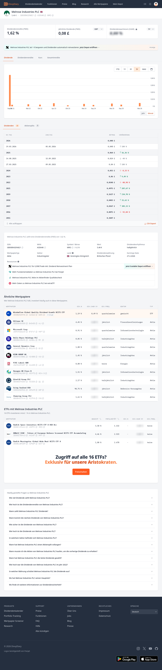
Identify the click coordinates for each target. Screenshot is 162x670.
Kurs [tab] (40, 57)
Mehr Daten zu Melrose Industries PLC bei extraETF (33, 283)
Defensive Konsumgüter (131, 389)
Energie (124, 364)
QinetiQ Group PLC (21, 379)
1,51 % (79, 372)
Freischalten (81, 471)
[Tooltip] (72, 253)
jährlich (106, 322)
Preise (64, 4)
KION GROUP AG (19, 354)
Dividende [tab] (8, 57)
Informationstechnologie (132, 330)
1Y (125, 69)
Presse (70, 626)
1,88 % (79, 347)
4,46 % (98, 434)
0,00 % (79, 364)
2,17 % (79, 380)
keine (104, 364)
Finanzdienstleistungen (131, 322)
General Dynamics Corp (23, 346)
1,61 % (79, 397)
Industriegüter (127, 339)
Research (8, 626)
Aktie (152, 322)
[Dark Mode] (150, 4)
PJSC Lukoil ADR (20, 362)
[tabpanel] (81, 91)
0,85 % (79, 339)
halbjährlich (108, 339)
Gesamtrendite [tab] (53, 57)
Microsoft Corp (20, 329)
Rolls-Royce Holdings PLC (25, 337)
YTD (117, 69)
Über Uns (71, 610)
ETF (151, 313)
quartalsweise (108, 313)
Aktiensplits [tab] (31, 125)
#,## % (116, 33)
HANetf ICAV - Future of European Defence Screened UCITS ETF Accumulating (49, 433)
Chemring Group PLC (22, 396)
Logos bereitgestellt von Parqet (17, 651)
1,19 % (79, 313)
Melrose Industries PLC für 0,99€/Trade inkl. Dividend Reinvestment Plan (42, 266)
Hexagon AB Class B (22, 371)
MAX (144, 69)
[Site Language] (145, 4)
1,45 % (79, 355)
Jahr (143, 113)
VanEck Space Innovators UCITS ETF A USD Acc (35, 424)
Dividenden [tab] (11, 125)
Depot (118, 4)
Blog (69, 621)
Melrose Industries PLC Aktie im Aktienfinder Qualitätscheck (37, 277)
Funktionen (52, 4)
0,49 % (94, 313)
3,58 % (98, 426)
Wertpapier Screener (14, 621)
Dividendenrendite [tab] (25, 57)
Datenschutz (105, 616)
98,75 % (78, 389)
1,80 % (98, 442)
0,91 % (79, 330)
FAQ (37, 621)
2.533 (116, 434)
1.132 (116, 426)
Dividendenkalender (33, 4)
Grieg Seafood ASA (21, 387)
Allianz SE (18, 321)
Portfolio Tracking (12, 616)
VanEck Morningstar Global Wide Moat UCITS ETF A (37, 441)
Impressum (104, 610)
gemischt (124, 313)
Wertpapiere (101, 4)
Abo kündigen (42, 631)
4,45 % (79, 322)
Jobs (69, 616)
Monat (150, 113)
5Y (137, 69)
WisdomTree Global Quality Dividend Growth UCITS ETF (39, 312)
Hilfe (38, 626)
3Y (131, 69)
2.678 (116, 442)
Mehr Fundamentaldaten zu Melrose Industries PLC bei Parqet (38, 272)
